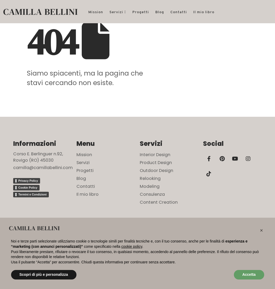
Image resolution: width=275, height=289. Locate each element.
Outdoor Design (156, 170)
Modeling (150, 186)
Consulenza (152, 194)
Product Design (156, 163)
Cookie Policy (27, 187)
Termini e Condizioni (32, 194)
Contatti (178, 12)
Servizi (116, 12)
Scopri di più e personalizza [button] (44, 274)
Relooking (150, 178)
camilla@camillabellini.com (43, 168)
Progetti (140, 12)
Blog (159, 12)
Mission (95, 12)
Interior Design (155, 155)
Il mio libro (203, 12)
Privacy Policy (28, 180)
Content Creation (159, 202)
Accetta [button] (249, 274)
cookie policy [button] (131, 246)
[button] (261, 230)
